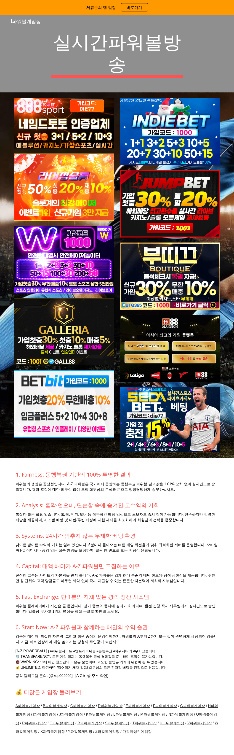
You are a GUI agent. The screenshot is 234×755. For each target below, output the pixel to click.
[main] (117, 53)
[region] (117, 7)
